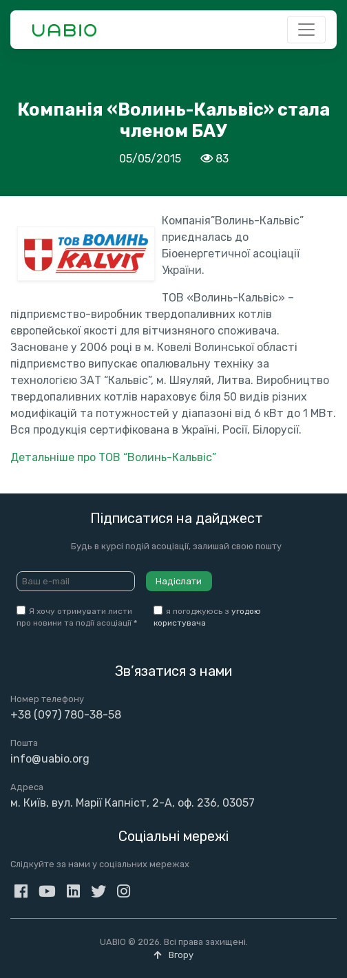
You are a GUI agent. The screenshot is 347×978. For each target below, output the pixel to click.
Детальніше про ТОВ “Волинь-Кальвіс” (113, 457)
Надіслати (179, 581)
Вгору (173, 955)
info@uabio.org (50, 758)
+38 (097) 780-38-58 (65, 714)
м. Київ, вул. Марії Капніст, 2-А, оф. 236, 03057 (132, 802)
